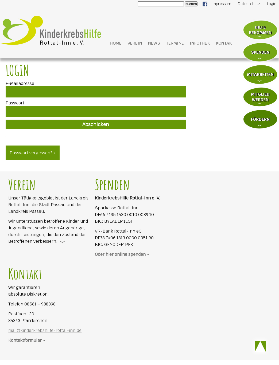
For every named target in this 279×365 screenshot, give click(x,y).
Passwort (15, 103)
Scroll (260, 346)
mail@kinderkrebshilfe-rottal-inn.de (45, 330)
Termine (175, 43)
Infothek (200, 43)
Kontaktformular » (26, 340)
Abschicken (95, 124)
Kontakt (225, 43)
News (154, 43)
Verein (134, 43)
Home (116, 43)
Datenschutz (249, 3)
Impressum (221, 3)
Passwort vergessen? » (33, 153)
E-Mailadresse (20, 83)
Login (271, 3)
